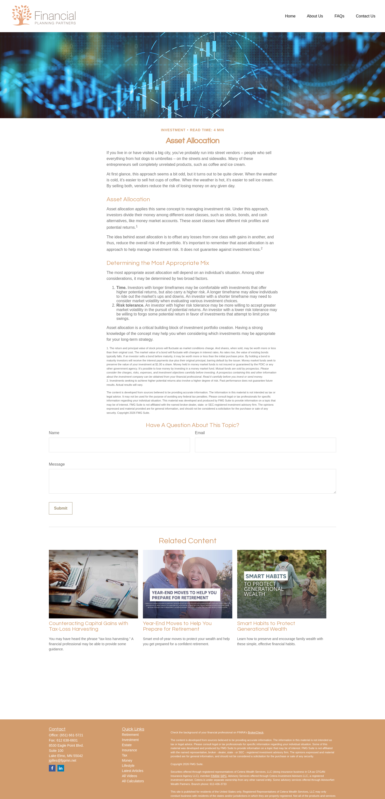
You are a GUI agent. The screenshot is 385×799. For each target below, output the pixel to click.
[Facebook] (52, 768)
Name (54, 433)
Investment (130, 740)
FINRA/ (215, 775)
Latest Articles (132, 771)
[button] (290, 16)
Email (200, 433)
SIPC (223, 775)
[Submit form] (60, 508)
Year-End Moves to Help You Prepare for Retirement (177, 626)
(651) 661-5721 (71, 735)
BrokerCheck (255, 732)
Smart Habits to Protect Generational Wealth (266, 626)
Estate (127, 745)
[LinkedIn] (60, 768)
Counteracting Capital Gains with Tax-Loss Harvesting (88, 626)
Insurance (129, 750)
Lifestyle (128, 766)
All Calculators (133, 781)
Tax (124, 755)
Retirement (130, 735)
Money (127, 760)
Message (57, 464)
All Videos (129, 776)
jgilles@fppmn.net (62, 760)
